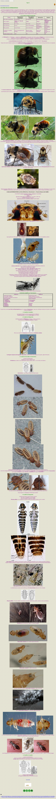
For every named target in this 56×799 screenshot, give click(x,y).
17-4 (7, 797)
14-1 (29, 796)
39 (38, 797)
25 (26, 797)
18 (8, 797)
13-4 (24, 796)
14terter (39, 796)
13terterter (22, 796)
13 (9, 796)
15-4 (48, 796)
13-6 (26, 796)
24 (25, 797)
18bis (9, 797)
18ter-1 (12, 797)
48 (47, 797)
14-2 (31, 796)
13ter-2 (15, 796)
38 (37, 797)
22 (24, 797)
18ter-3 (16, 797)
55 (52, 797)
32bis (32, 797)
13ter (11, 796)
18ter (10, 797)
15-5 (49, 796)
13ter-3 (17, 796)
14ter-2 (37, 796)
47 (46, 797)
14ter (33, 796)
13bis (10, 796)
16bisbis (53, 796)
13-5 (25, 796)
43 (43, 797)
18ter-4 (17, 797)
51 (49, 797)
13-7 (27, 796)
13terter (20, 796)
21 (23, 797)
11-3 (3, 796)
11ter (6, 796)
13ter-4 (18, 796)
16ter (54, 796)
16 (50, 796)
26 (27, 797)
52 (50, 797)
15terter (44, 796)
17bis (3, 797)
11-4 (4, 796)
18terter (19, 797)
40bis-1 (42, 797)
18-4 (20, 797)
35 (35, 797)
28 (28, 797)
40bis (40, 797)
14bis (32, 796)
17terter (6, 797)
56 (53, 797)
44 (44, 797)
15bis (41, 796)
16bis (51, 796)
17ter (4, 797)
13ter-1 (13, 796)
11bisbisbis (1, 796)
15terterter (46, 796)
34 (34, 797)
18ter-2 (14, 797)
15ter (42, 796)
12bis (8, 796)
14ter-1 (35, 796)
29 (29, 797)
